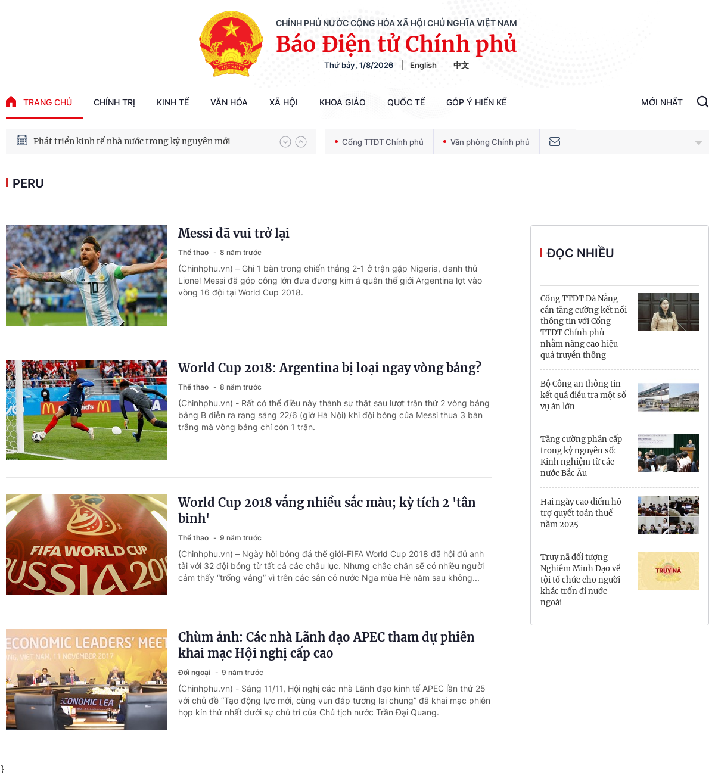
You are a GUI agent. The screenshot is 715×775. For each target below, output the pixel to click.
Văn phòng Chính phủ (486, 142)
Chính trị (114, 102)
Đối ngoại (195, 672)
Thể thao (194, 252)
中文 (461, 65)
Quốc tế (406, 102)
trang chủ (39, 101)
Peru (28, 183)
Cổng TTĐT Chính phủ (379, 142)
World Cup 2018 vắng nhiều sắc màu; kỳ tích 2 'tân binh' (327, 510)
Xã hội (283, 102)
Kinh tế (173, 102)
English (423, 65)
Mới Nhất (662, 102)
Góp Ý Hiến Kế (476, 102)
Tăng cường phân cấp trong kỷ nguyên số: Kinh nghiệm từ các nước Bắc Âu (581, 456)
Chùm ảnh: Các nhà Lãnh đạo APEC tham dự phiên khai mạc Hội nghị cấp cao (326, 645)
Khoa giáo (342, 102)
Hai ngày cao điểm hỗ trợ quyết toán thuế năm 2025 (580, 513)
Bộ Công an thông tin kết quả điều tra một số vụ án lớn (583, 395)
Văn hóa (229, 102)
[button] (285, 142)
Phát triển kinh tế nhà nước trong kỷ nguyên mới (132, 141)
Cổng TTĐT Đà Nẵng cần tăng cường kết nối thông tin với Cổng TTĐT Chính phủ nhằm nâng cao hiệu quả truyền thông (583, 327)
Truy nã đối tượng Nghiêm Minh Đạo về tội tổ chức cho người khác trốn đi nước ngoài (580, 580)
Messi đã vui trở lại (234, 233)
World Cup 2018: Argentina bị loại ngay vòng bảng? (329, 367)
